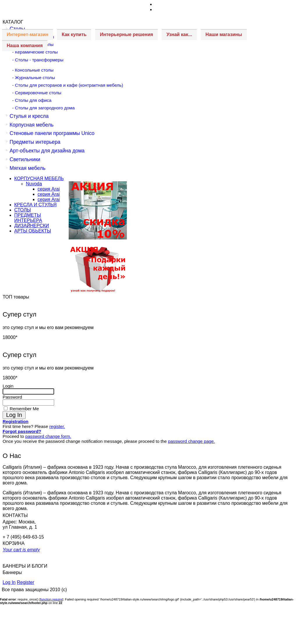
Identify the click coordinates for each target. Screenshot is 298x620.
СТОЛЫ (22, 209)
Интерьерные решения (126, 34)
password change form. (48, 436)
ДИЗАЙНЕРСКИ (31, 225)
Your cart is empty (21, 549)
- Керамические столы (35, 51)
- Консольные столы (33, 69)
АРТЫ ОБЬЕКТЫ (32, 230)
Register (25, 582)
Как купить (74, 34)
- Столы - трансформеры (37, 59)
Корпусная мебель (32, 125)
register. (57, 426)
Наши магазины (223, 34)
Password (12, 397)
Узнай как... (179, 34)
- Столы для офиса (32, 100)
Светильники (25, 159)
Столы (17, 29)
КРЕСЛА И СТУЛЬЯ (35, 204)
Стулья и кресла (29, 116)
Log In (9, 582)
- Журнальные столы (33, 77)
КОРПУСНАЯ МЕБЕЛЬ (39, 178)
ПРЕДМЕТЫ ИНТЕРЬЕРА (28, 218)
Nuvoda (34, 183)
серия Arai (49, 188)
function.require (51, 599)
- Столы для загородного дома (43, 107)
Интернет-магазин (27, 34)
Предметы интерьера (35, 142)
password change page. (191, 441)
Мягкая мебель (27, 168)
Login (8, 385)
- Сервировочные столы (36, 92)
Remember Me (23, 408)
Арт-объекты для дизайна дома (47, 151)
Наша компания (25, 45)
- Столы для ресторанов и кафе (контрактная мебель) (67, 85)
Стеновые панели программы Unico (52, 133)
